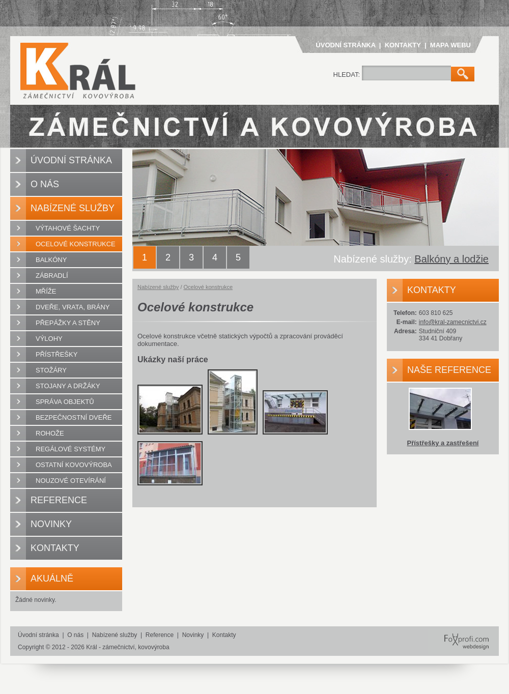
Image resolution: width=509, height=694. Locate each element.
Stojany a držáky (68, 386)
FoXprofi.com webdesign (461, 632)
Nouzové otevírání (71, 480)
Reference (59, 500)
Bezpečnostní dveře (74, 417)
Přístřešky (56, 354)
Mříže (46, 291)
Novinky (51, 524)
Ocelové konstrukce (76, 244)
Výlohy (49, 338)
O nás (45, 184)
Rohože (50, 433)
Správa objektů (65, 402)
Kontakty (403, 45)
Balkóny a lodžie (451, 259)
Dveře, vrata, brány (72, 307)
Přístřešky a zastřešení (443, 443)
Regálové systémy (70, 449)
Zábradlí (52, 275)
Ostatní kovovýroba (74, 465)
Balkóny (51, 260)
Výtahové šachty (68, 228)
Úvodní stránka (345, 45)
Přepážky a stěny (68, 323)
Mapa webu (450, 45)
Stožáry (51, 370)
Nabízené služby (73, 208)
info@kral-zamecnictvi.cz (453, 322)
